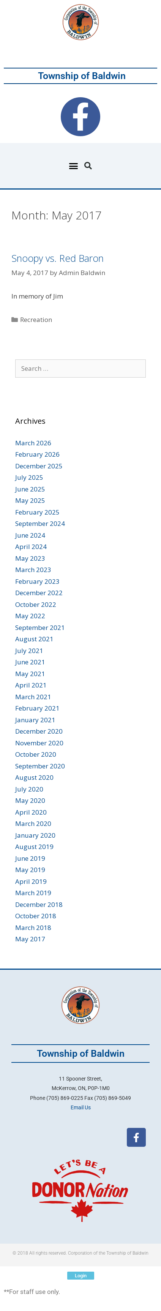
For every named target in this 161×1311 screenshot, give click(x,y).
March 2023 (33, 569)
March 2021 (33, 696)
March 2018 (33, 927)
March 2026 (33, 443)
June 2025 (30, 489)
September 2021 (40, 627)
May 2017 (30, 939)
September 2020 (40, 766)
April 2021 (31, 685)
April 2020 (31, 812)
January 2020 (35, 835)
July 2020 (29, 789)
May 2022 (30, 615)
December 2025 (39, 466)
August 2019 (34, 846)
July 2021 (29, 650)
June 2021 (30, 662)
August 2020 (34, 777)
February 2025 (37, 512)
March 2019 (33, 892)
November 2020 (39, 743)
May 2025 (30, 500)
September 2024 (40, 523)
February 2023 (37, 581)
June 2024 (30, 535)
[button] (73, 166)
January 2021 (35, 719)
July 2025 (29, 477)
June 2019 (30, 858)
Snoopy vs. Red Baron (57, 258)
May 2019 (30, 869)
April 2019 (31, 881)
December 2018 (39, 904)
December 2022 (39, 592)
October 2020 (35, 754)
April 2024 (31, 546)
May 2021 (30, 673)
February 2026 (37, 454)
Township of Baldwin (82, 75)
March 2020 (33, 823)
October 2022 (35, 604)
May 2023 (30, 558)
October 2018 (35, 915)
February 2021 (37, 708)
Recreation (36, 319)
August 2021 (34, 639)
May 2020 (30, 800)
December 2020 (39, 731)
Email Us (81, 1107)
